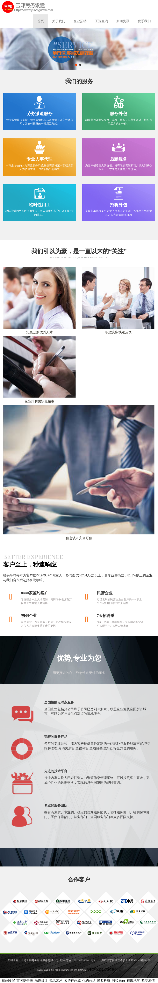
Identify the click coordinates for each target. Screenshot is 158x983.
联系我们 (144, 21)
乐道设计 (41, 980)
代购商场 (88, 980)
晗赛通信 (148, 980)
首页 (40, 21)
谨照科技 (103, 980)
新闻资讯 (122, 21)
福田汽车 (133, 980)
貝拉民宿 (118, 980)
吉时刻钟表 (24, 980)
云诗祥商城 (72, 980)
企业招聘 (80, 21)
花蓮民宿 (8, 980)
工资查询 (101, 21)
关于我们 (58, 21)
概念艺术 (56, 980)
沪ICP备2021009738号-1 (104, 969)
